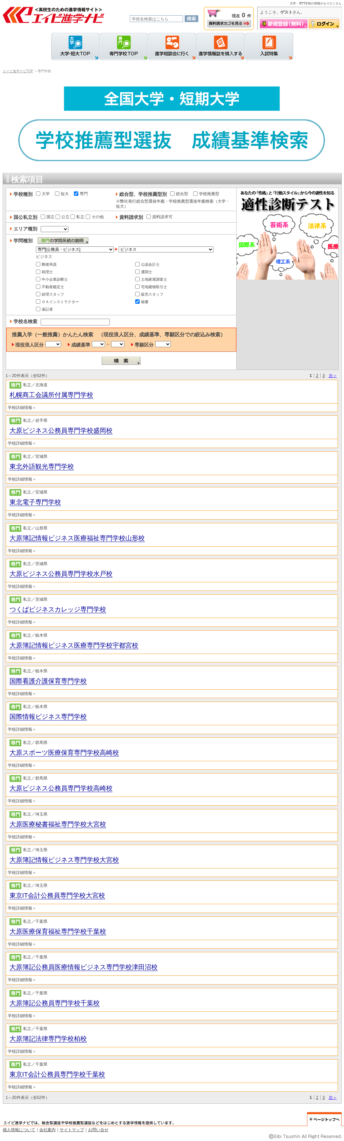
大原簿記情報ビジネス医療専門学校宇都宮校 (73, 645)
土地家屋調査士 (151, 279)
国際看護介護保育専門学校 (48, 681)
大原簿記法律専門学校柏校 (48, 1038)
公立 (62, 216)
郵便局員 (46, 264)
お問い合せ (98, 1129)
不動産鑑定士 (50, 287)
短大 (62, 193)
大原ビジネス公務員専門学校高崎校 (61, 788)
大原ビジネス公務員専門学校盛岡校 (61, 430)
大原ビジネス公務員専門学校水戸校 (61, 573)
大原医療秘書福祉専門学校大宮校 (57, 824)
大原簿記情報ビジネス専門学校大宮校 (64, 859)
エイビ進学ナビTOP (18, 71)
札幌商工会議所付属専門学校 (51, 394)
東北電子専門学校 (35, 502)
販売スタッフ (149, 294)
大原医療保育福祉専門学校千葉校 (57, 931)
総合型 (179, 193)
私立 (77, 216)
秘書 (141, 302)
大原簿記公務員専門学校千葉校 (54, 1003)
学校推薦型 (206, 193)
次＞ (333, 375)
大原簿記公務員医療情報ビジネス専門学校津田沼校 (83, 967)
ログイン (324, 23)
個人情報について (19, 1129)
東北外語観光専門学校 (41, 466)
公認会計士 (147, 264)
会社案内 (47, 1129)
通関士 (143, 272)
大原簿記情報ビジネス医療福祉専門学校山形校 (77, 538)
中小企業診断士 (52, 279)
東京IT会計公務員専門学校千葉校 (57, 1074)
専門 (81, 193)
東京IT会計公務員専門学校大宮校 (57, 895)
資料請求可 (159, 216)
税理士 (44, 272)
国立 (48, 216)
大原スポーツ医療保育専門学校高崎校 (64, 752)
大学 (43, 193)
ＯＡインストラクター (57, 302)
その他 (95, 216)
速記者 (44, 309)
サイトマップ (72, 1129)
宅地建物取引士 (151, 287)
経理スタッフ (50, 294)
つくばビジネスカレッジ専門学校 (57, 609)
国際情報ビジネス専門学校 (48, 716)
